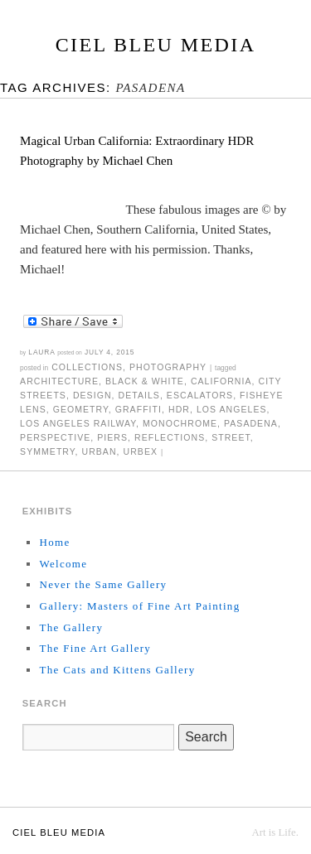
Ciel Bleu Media (156, 44)
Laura (41, 352)
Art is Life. (275, 832)
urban (98, 451)
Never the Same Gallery (103, 584)
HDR (179, 409)
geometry (81, 409)
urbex (141, 451)
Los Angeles (232, 409)
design (92, 395)
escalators (200, 395)
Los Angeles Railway (78, 423)
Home (54, 542)
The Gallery (71, 627)
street (230, 437)
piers (112, 437)
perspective (55, 437)
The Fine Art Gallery (95, 648)
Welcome (63, 563)
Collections (87, 367)
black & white (144, 381)
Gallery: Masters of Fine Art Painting (139, 606)
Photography (168, 367)
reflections (169, 437)
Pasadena (251, 423)
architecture (59, 381)
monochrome (180, 423)
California (221, 381)
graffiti (138, 409)
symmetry (47, 451)
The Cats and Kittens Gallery (117, 669)
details (138, 395)
